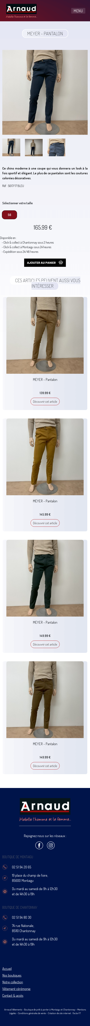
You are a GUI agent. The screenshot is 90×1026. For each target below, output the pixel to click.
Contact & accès (12, 995)
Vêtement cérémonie (16, 989)
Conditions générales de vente (32, 1013)
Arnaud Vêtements (13, 1009)
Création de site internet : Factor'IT (64, 1013)
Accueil (7, 968)
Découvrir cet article (45, 401)
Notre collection (12, 982)
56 (9, 215)
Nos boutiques (11, 975)
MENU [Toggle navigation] (78, 10)
